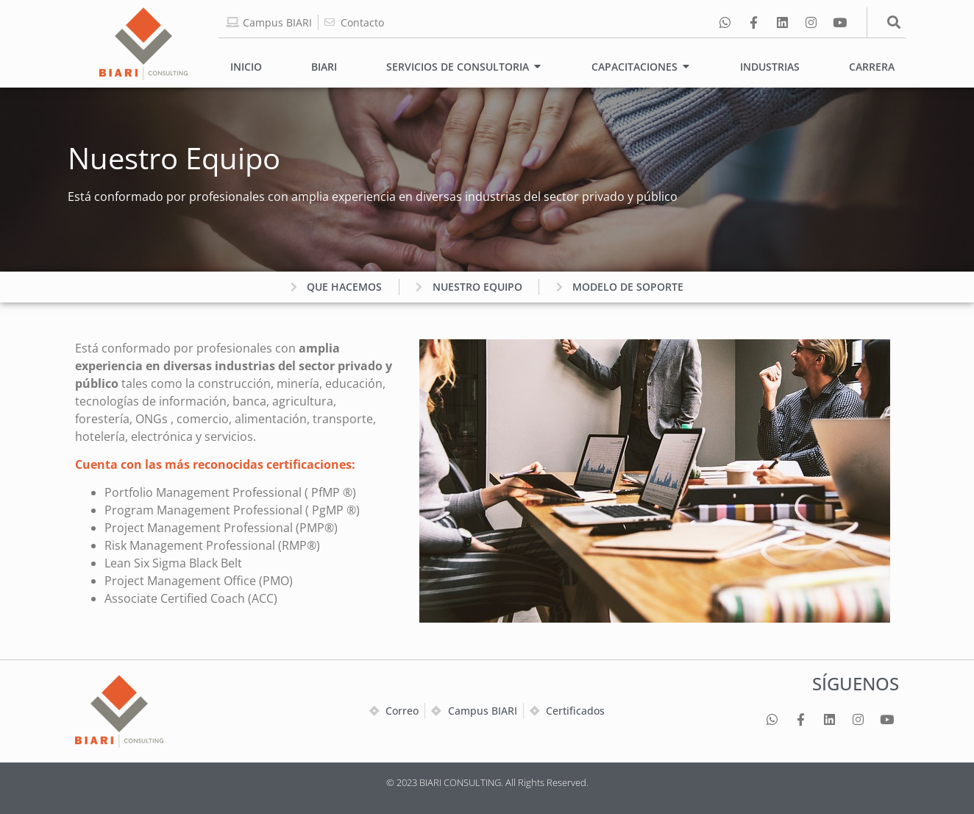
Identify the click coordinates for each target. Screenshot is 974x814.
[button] (894, 22)
